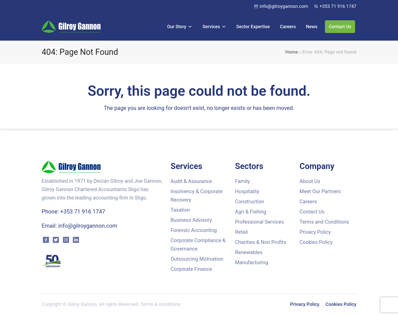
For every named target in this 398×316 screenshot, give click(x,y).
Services (214, 26)
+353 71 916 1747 (338, 6)
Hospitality (247, 191)
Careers (288, 26)
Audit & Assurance (191, 181)
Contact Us (340, 26)
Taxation (180, 210)
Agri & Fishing (250, 212)
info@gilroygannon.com (284, 6)
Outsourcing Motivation (197, 259)
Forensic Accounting (194, 230)
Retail (241, 232)
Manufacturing (251, 262)
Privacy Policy (315, 232)
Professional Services (259, 222)
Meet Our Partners (320, 191)
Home (291, 52)
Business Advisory (191, 220)
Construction (249, 201)
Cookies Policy (316, 242)
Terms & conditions (160, 304)
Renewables (248, 252)
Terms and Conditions (324, 222)
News (311, 26)
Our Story (179, 26)
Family (242, 181)
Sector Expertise (253, 26)
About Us (310, 181)
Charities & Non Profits (260, 242)
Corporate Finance (191, 269)
